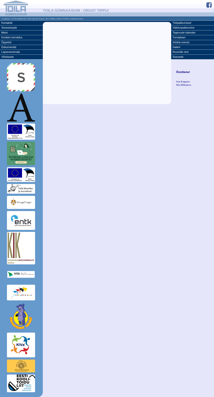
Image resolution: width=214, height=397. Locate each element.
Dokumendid (8, 47)
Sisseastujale (9, 27)
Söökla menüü (180, 42)
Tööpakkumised (181, 22)
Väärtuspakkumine (183, 27)
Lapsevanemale (10, 52)
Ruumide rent (180, 52)
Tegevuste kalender (183, 32)
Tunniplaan (179, 37)
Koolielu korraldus (11, 37)
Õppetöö (6, 42)
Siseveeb (177, 56)
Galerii (176, 47)
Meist (4, 32)
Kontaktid (6, 22)
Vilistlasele (7, 56)
